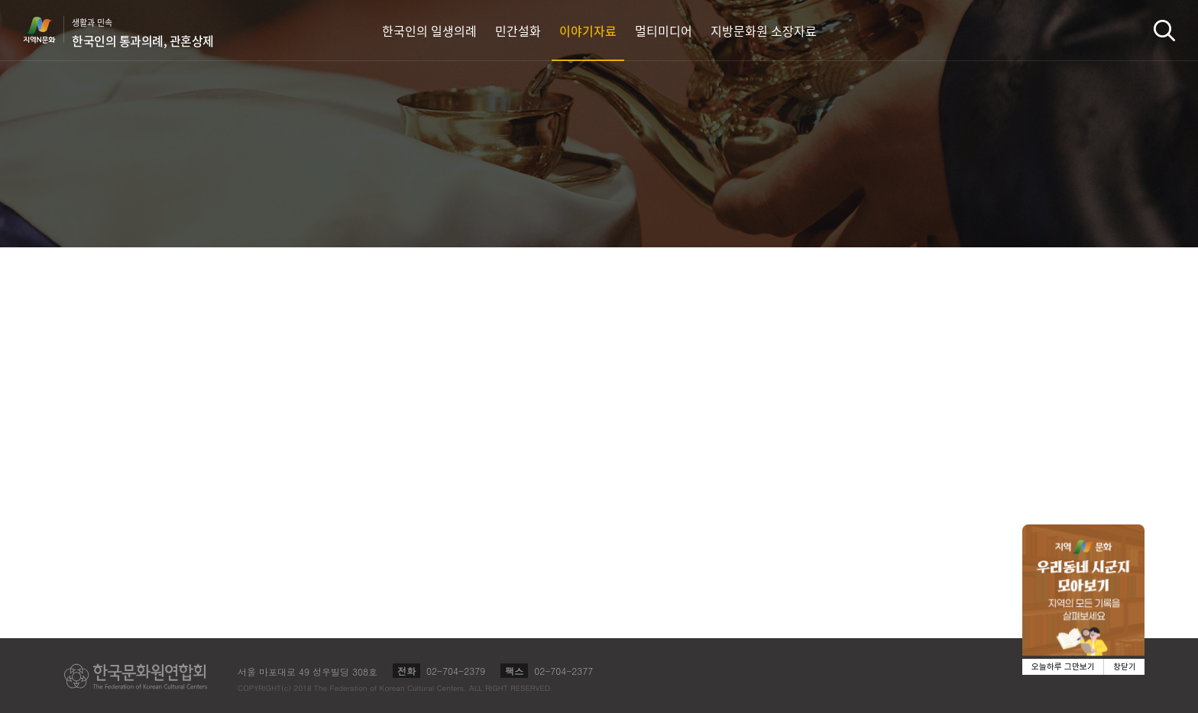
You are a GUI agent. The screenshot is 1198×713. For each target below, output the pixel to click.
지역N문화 (47, 30)
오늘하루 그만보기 (1063, 667)
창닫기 (1124, 667)
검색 (1164, 30)
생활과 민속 (143, 33)
